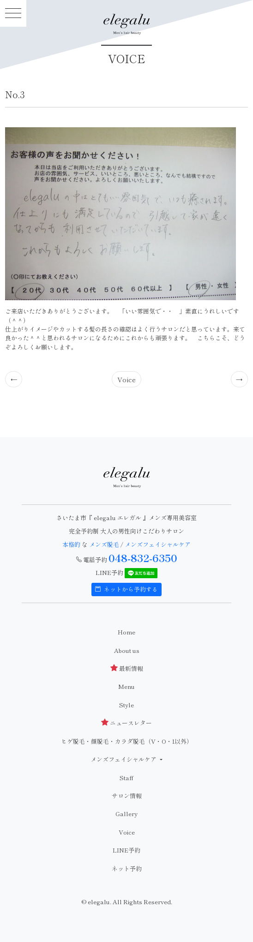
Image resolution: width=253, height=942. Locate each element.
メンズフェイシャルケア (158, 544)
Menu (126, 686)
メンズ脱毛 (104, 544)
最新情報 (126, 668)
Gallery (126, 813)
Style (126, 704)
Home (126, 632)
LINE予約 (126, 850)
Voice (126, 379)
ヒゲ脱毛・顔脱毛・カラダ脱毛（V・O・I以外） (127, 741)
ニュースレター (126, 722)
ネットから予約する (126, 589)
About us (126, 650)
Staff (126, 777)
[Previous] (14, 379)
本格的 (72, 544)
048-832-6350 (142, 557)
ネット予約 (127, 868)
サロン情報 (127, 795)
